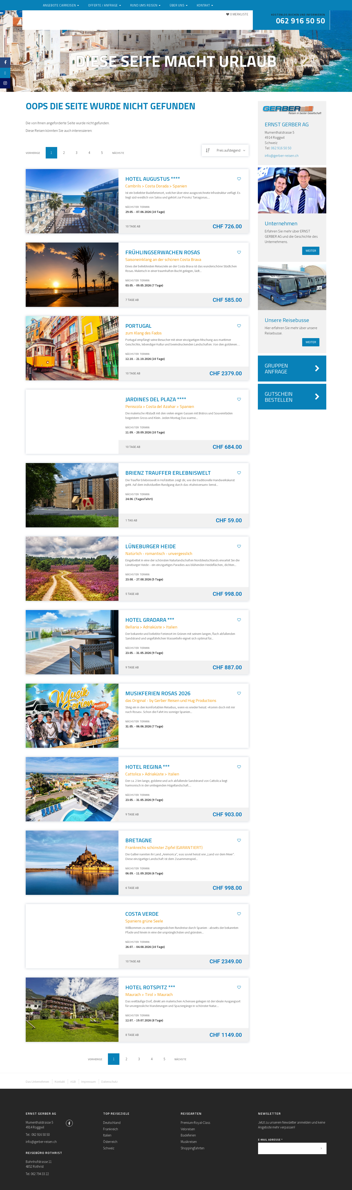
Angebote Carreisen (104, 21)
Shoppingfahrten (192, 1148)
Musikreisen (189, 1141)
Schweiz (108, 1148)
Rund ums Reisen (185, 21)
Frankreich (110, 1129)
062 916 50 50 (281, 148)
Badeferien (188, 1135)
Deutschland (112, 1122)
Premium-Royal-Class (195, 1122)
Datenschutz (109, 1082)
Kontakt (239, 21)
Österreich (110, 1141)
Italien (107, 1135)
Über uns (215, 21)
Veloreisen (188, 1129)
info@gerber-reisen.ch (281, 155)
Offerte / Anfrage (146, 21)
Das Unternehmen (37, 1082)
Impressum (88, 1082)
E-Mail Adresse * (270, 1139)
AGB (73, 1082)
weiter (311, 250)
